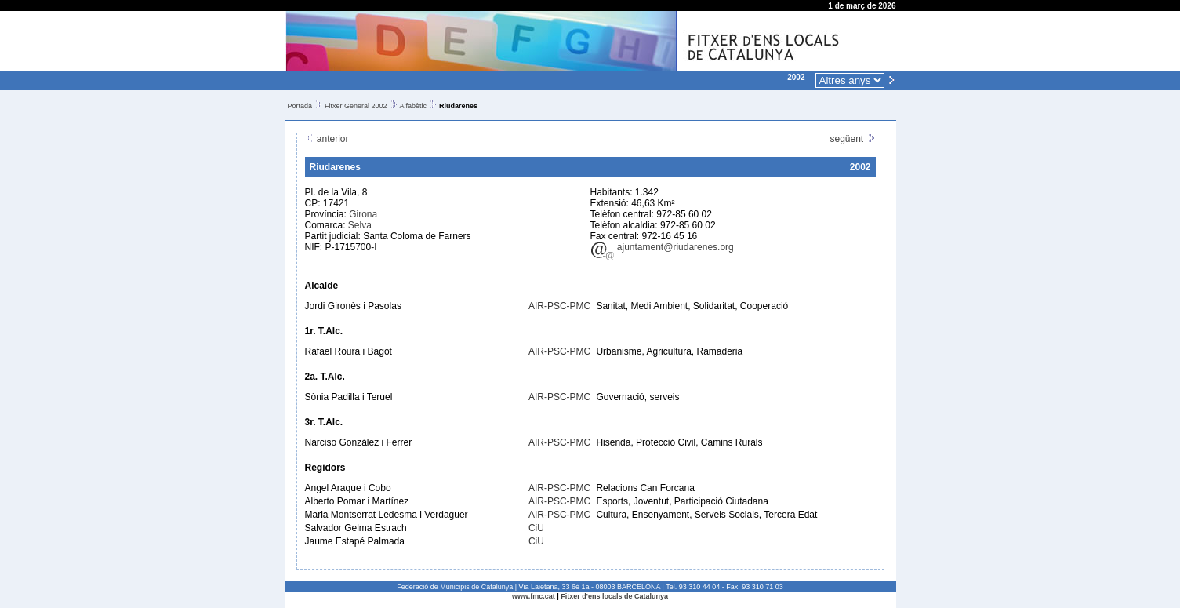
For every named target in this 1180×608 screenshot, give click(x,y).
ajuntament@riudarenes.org (662, 247)
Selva (360, 225)
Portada (300, 106)
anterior (327, 138)
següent (852, 138)
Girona (363, 214)
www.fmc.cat (533, 596)
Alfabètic (413, 106)
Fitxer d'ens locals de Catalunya (614, 596)
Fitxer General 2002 (356, 106)
